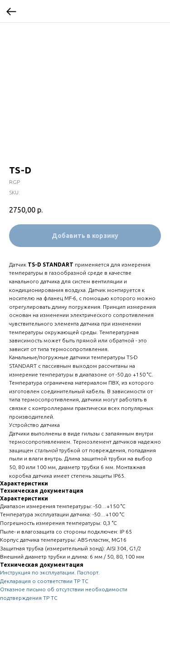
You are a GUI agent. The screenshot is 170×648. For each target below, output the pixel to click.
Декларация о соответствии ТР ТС (44, 581)
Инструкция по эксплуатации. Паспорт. (50, 572)
